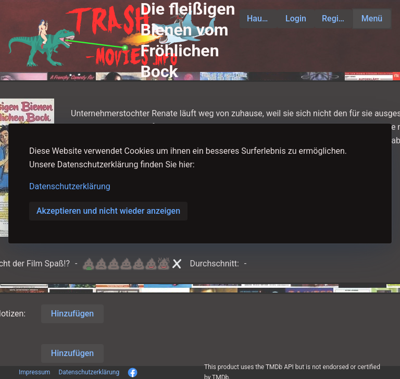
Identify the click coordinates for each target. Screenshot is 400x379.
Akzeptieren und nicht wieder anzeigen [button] (108, 211)
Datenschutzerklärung (69, 186)
